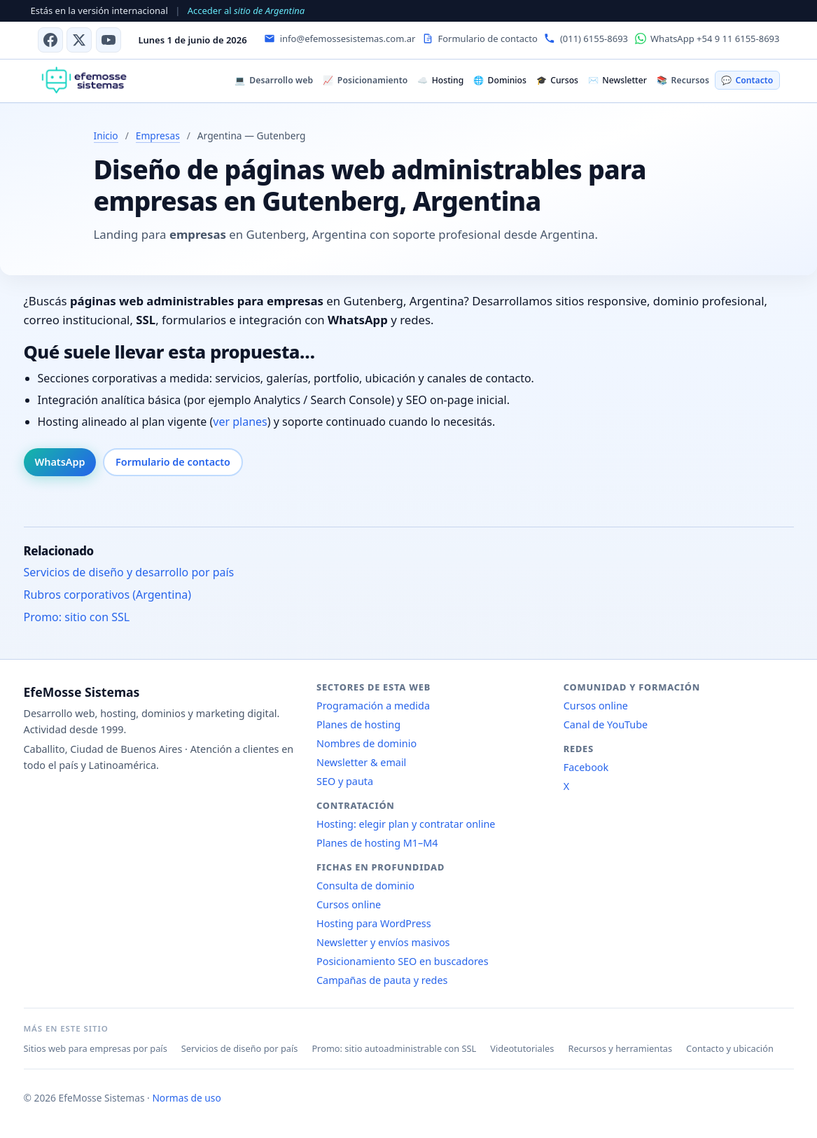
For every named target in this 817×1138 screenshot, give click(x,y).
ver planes (240, 421)
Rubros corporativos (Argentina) (108, 594)
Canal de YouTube (606, 724)
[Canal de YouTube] (108, 40)
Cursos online (348, 904)
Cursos (557, 80)
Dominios (499, 80)
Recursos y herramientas (620, 1048)
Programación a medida (373, 705)
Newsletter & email (361, 762)
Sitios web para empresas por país (95, 1048)
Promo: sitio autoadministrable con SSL (394, 1048)
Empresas (158, 135)
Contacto (747, 80)
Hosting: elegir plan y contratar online (405, 824)
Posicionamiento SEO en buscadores (402, 961)
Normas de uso (186, 1097)
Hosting (440, 80)
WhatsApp (60, 462)
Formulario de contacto (173, 462)
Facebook (586, 767)
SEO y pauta (344, 781)
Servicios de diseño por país (239, 1048)
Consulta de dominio (365, 885)
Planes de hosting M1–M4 (377, 842)
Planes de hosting (358, 724)
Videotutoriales (522, 1048)
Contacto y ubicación (730, 1048)
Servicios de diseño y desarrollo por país (129, 572)
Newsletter (617, 80)
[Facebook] (50, 40)
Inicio (106, 135)
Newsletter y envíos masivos (383, 942)
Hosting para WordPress (373, 923)
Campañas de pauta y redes (381, 980)
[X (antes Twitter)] (79, 40)
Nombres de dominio (366, 743)
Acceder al (246, 10)
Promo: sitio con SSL (77, 617)
